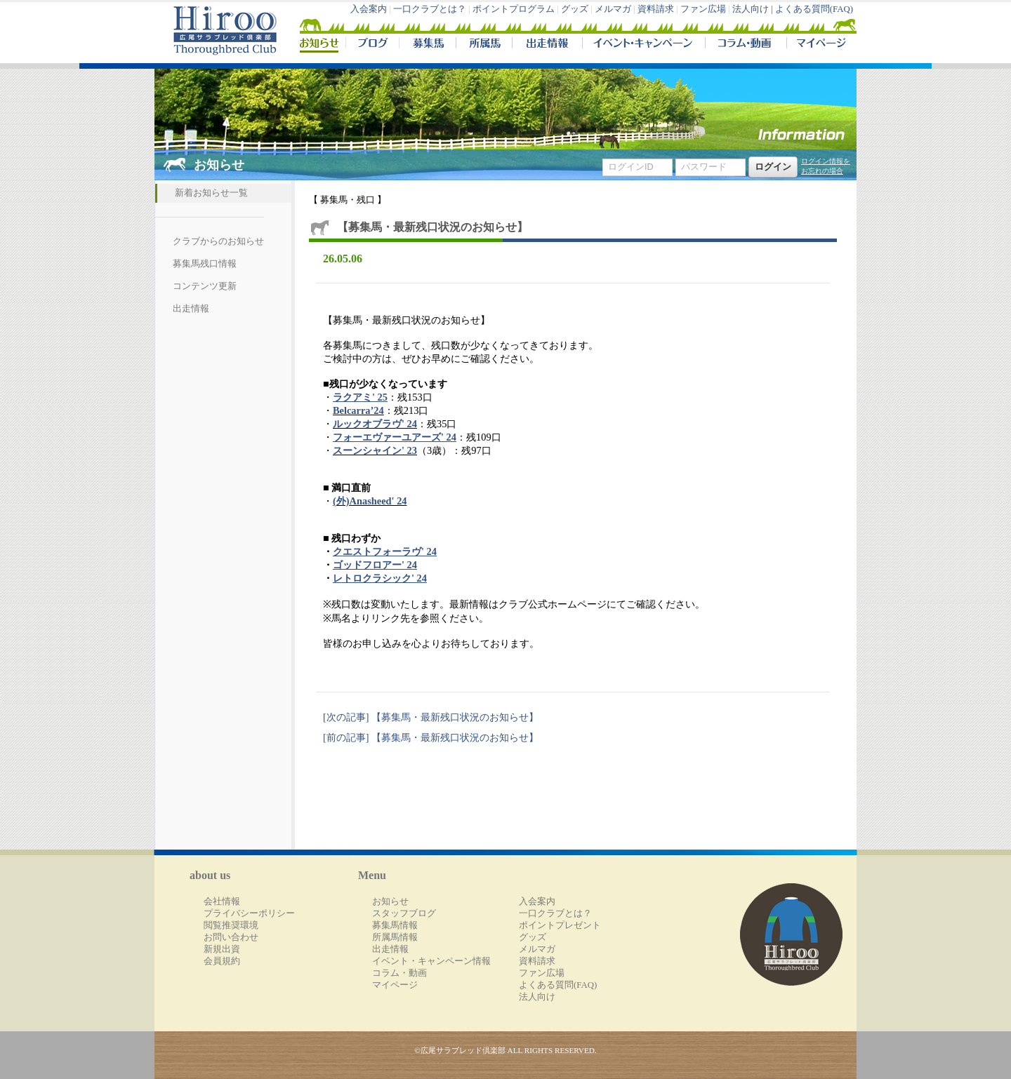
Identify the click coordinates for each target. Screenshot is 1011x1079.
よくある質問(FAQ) (814, 9)
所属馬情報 (395, 937)
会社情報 (222, 901)
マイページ (818, 44)
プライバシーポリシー (249, 913)
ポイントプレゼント (560, 925)
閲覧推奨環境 (231, 925)
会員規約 (222, 961)
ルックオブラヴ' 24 (375, 423)
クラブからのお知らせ (218, 241)
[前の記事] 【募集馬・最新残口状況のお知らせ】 (430, 737)
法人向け (537, 997)
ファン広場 (703, 9)
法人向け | (753, 9)
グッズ (574, 9)
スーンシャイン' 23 (375, 450)
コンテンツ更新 (205, 286)
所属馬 (484, 44)
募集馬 (427, 44)
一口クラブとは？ (429, 9)
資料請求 (655, 9)
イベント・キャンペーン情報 (431, 961)
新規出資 (222, 949)
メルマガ (613, 9)
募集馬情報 (395, 925)
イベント (643, 44)
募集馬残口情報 (205, 264)
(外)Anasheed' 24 (370, 501)
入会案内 (368, 9)
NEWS (320, 44)
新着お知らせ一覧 (211, 193)
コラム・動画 (746, 44)
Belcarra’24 (358, 410)
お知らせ (390, 901)
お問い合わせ (231, 937)
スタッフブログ (404, 913)
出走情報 (547, 44)
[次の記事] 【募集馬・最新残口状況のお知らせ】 (430, 717)
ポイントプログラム (514, 9)
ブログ (372, 44)
